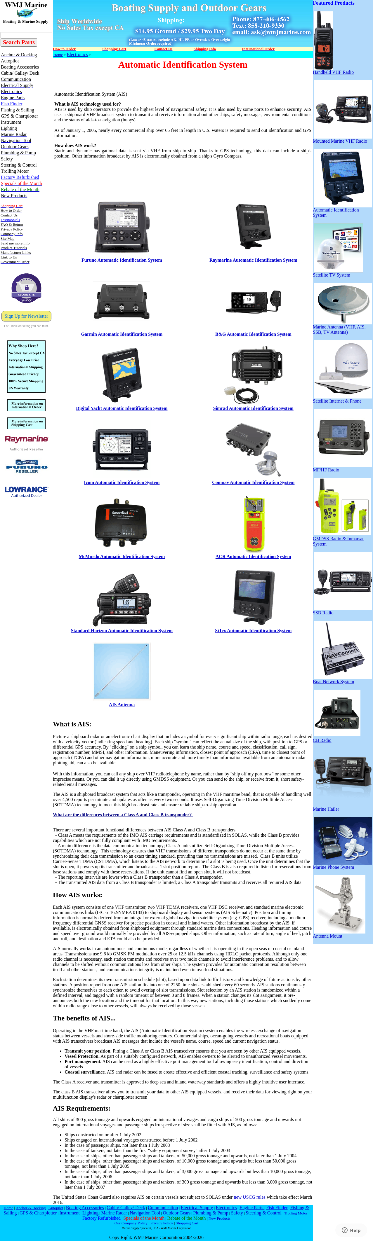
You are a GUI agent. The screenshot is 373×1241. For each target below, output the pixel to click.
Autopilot (55, 1208)
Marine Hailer (342, 807)
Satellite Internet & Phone (342, 398)
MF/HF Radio (342, 467)
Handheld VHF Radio (333, 70)
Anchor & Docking (31, 1208)
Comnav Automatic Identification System (253, 482)
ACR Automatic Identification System (253, 556)
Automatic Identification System (342, 210)
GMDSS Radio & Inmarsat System (342, 539)
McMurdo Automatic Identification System (122, 556)
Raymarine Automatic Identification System (253, 260)
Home (58, 55)
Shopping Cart (187, 1223)
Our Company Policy (131, 1223)
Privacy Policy (161, 1223)
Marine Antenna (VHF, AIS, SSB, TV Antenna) (342, 327)
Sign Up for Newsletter (26, 316)
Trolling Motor (296, 1213)
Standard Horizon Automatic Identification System (122, 630)
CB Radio (336, 738)
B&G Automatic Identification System (253, 334)
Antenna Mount (339, 933)
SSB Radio (342, 610)
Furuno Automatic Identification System (121, 260)
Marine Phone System (342, 865)
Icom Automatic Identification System (121, 482)
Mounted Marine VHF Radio (342, 139)
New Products (219, 1218)
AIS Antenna (122, 704)
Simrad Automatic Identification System (253, 408)
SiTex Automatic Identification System (253, 630)
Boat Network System (342, 679)
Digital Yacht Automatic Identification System (121, 408)
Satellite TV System (338, 272)
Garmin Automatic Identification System (122, 334)
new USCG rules (249, 1197)
